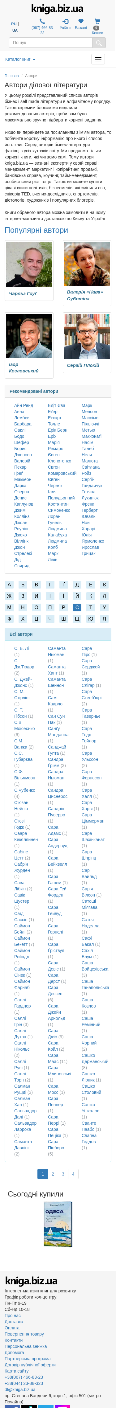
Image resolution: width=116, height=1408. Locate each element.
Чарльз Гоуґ (23, 293)
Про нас (13, 1315)
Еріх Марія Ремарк (55, 442)
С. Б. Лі (21, 648)
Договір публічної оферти (30, 1364)
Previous (5, 1224)
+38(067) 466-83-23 (24, 1377)
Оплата (12, 1327)
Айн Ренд (23, 405)
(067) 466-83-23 (42, 26)
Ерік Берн (57, 430)
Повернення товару (24, 1334)
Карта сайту (17, 1371)
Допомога (14, 1352)
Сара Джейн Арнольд (56, 1012)
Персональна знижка (26, 1346)
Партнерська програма (28, 1358)
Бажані (81, 24)
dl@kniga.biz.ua (20, 1389)
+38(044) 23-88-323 (24, 1383)
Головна (12, 76)
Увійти (65, 24)
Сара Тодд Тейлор (89, 734)
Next (110, 1224)
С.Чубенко (24, 790)
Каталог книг (20, 59)
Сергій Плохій (83, 365)
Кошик (97, 26)
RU (13, 24)
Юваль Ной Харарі (89, 522)
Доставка (14, 1321)
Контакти (14, 1340)
